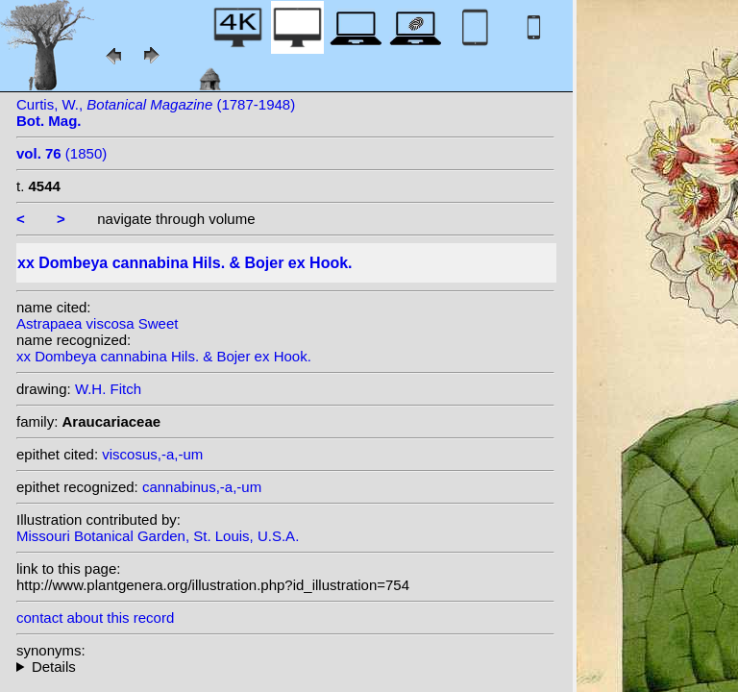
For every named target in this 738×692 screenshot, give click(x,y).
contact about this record (95, 617)
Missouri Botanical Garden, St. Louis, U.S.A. (157, 536)
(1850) (61, 153)
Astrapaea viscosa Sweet (97, 323)
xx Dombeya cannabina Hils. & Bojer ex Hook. (163, 356)
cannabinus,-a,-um (201, 487)
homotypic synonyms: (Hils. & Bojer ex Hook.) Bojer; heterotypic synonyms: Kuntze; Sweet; (285, 666)
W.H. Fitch (108, 389)
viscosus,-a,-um (152, 454)
